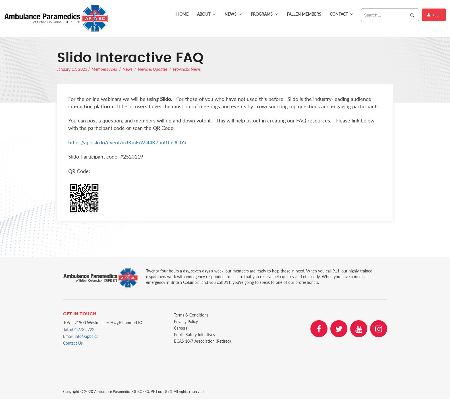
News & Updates (152, 69)
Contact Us (73, 343)
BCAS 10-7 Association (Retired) (202, 341)
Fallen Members (304, 14)
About (206, 14)
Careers (180, 328)
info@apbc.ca (86, 336)
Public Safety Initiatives (194, 334)
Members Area (104, 69)
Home (182, 14)
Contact (342, 14)
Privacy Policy (186, 321)
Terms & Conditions (191, 315)
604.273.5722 (82, 329)
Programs (264, 14)
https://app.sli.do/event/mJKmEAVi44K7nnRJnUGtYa (127, 142)
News (233, 14)
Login (434, 14)
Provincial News (187, 69)
